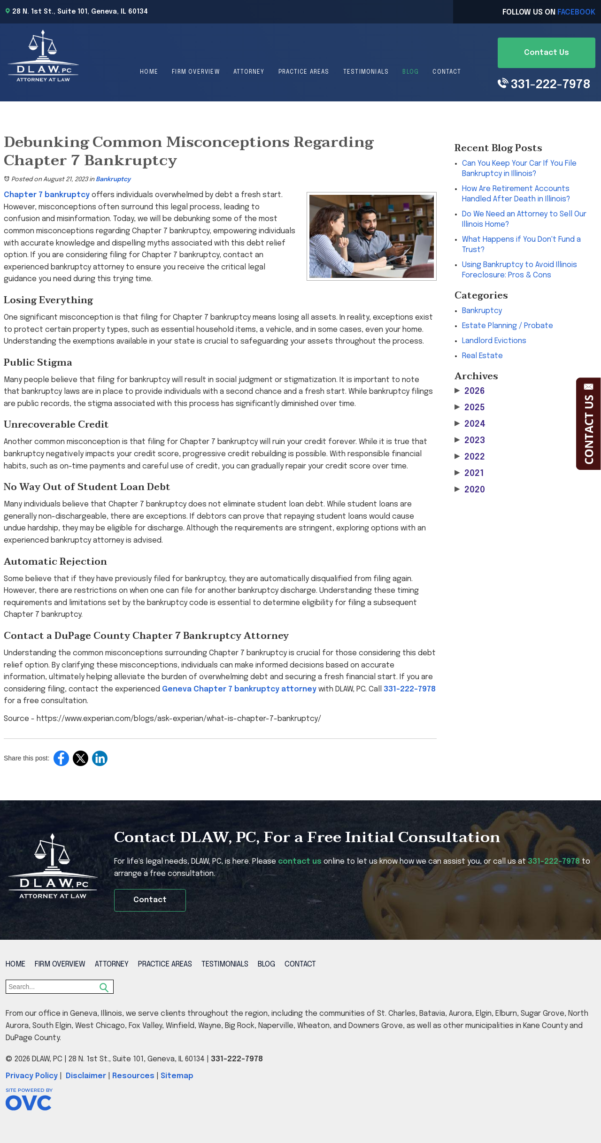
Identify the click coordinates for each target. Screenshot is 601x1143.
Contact (446, 72)
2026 (470, 391)
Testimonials (366, 72)
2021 (469, 473)
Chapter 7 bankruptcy (47, 195)
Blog (410, 72)
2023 (470, 440)
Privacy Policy (32, 1076)
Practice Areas (304, 72)
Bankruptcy (113, 179)
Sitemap (177, 1076)
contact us (300, 862)
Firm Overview (196, 72)
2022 (470, 457)
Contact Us (546, 53)
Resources (133, 1076)
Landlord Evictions (494, 341)
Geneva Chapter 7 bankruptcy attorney (239, 689)
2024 (470, 424)
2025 (470, 407)
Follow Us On (548, 12)
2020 (470, 489)
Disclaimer (86, 1076)
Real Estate (482, 356)
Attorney (249, 72)
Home (149, 72)
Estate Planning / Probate (507, 326)
